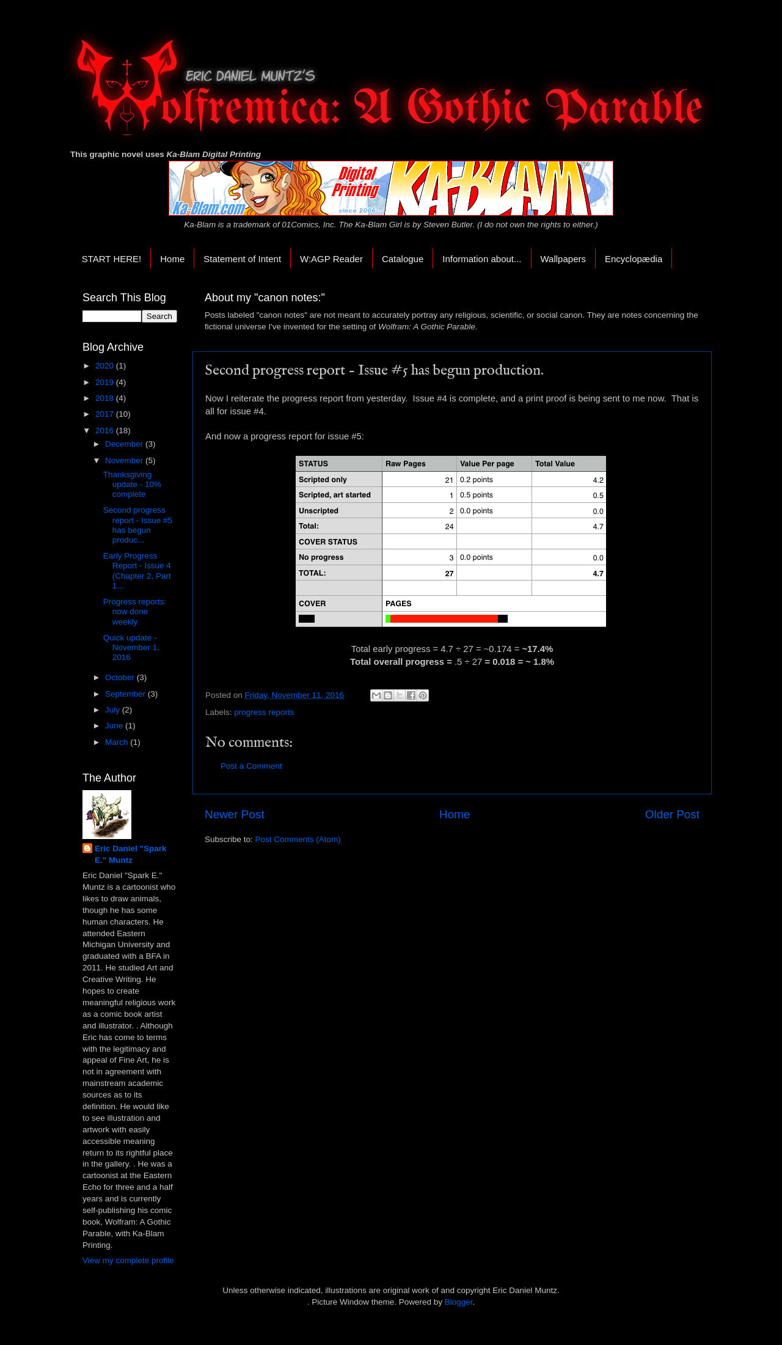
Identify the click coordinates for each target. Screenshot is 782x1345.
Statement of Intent (242, 259)
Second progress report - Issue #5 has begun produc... (137, 524)
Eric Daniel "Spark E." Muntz (130, 854)
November (125, 460)
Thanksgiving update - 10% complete (132, 484)
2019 (105, 382)
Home (172, 259)
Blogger (459, 1302)
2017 (105, 414)
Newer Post (235, 814)
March (117, 742)
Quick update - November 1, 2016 (131, 647)
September (126, 693)
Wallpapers (563, 259)
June (115, 725)
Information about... (481, 259)
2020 (105, 365)
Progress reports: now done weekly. (135, 611)
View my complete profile (128, 1260)
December (125, 444)
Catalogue (402, 259)
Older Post (672, 814)
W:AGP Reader (331, 259)
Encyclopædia (633, 259)
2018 (105, 398)
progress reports (264, 712)
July (113, 709)
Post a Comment (251, 766)
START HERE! (112, 259)
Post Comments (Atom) (298, 839)
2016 (105, 430)
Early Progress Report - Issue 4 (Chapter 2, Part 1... (137, 570)
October (121, 677)
